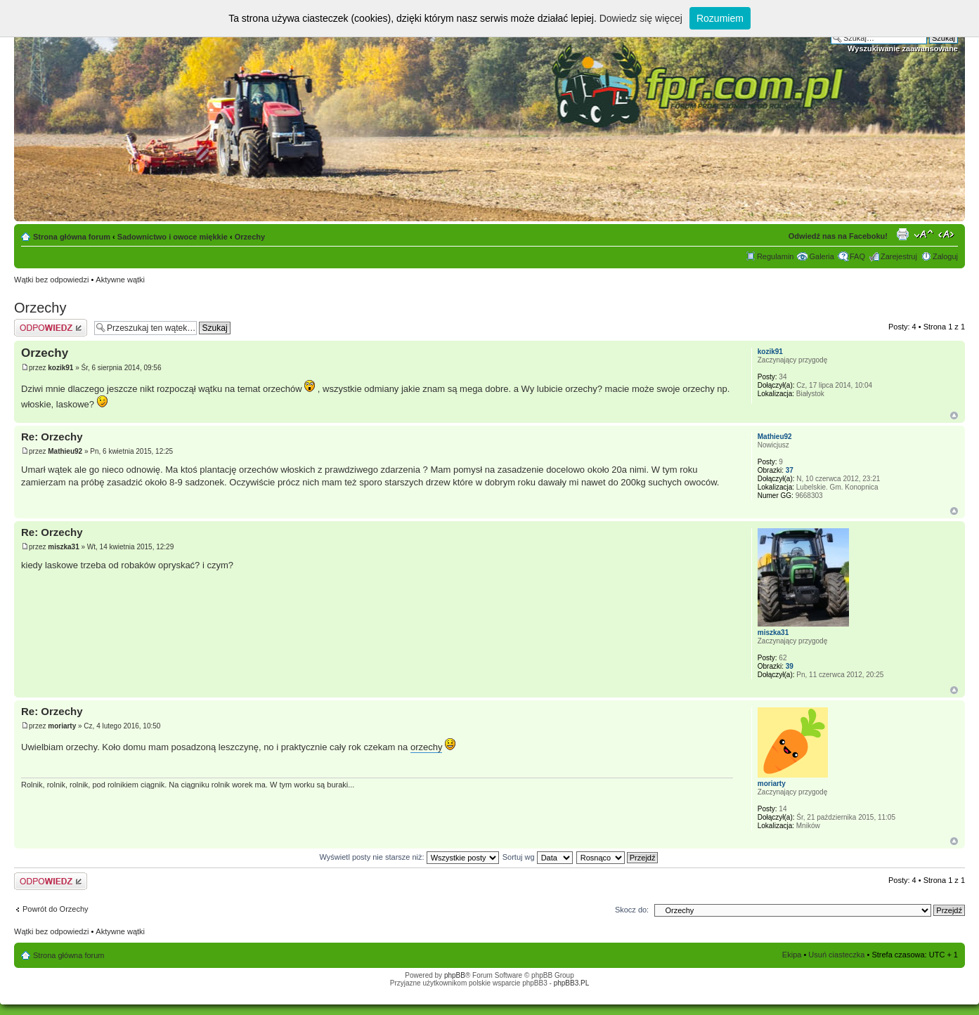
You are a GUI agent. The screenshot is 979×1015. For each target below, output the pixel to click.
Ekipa (792, 954)
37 (789, 470)
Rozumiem (720, 18)
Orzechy (250, 237)
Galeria (821, 256)
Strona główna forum (71, 237)
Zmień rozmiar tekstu (924, 234)
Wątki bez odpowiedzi (51, 279)
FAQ (857, 256)
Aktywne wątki (120, 279)
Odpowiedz (50, 327)
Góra (954, 415)
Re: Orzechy (52, 437)
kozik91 (60, 368)
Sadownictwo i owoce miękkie (172, 237)
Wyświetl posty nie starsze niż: (409, 857)
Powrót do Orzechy (55, 909)
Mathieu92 (65, 451)
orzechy (426, 747)
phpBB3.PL (572, 983)
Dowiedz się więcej (640, 18)
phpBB (454, 975)
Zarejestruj (899, 256)
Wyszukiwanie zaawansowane (903, 48)
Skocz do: (632, 909)
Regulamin (775, 256)
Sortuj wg (538, 857)
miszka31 (63, 547)
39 (789, 666)
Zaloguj (945, 256)
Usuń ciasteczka (836, 954)
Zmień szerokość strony (948, 234)
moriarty (62, 726)
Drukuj (902, 234)
